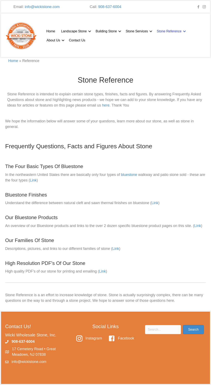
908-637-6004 (109, 7)
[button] (90, 31)
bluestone (129, 175)
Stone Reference (169, 31)
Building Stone (106, 31)
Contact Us (77, 40)
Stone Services (137, 31)
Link (33, 180)
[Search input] (163, 329)
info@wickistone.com (42, 7)
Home (50, 31)
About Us (53, 40)
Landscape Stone (74, 31)
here (105, 105)
